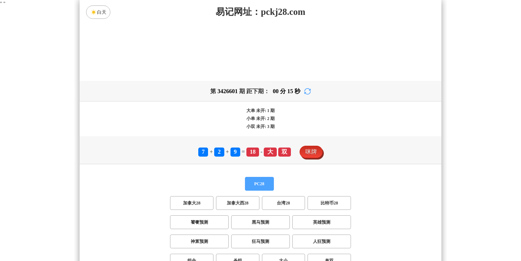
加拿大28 (191, 146)
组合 (191, 203)
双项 (214, 222)
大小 (283, 203)
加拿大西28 (238, 146)
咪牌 (311, 95)
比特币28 (329, 146)
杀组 (237, 203)
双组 (304, 222)
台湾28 (283, 146)
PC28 (259, 126)
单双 (329, 203)
